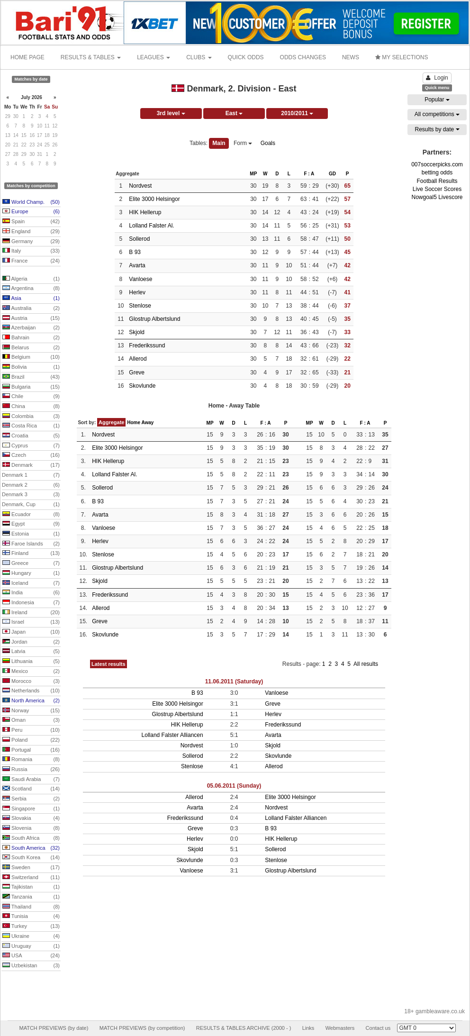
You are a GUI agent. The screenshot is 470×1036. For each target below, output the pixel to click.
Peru (31, 730)
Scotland (31, 789)
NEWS (350, 57)
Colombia (31, 416)
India (31, 593)
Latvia (31, 651)
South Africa (31, 838)
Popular (437, 99)
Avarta (137, 265)
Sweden (31, 868)
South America (31, 848)
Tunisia (31, 916)
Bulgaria (31, 387)
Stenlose (140, 305)
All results (365, 664)
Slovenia (31, 828)
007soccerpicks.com (437, 164)
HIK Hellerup (145, 212)
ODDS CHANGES (303, 57)
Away (147, 422)
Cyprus (31, 446)
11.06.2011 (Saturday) (234, 681)
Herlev (137, 292)
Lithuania (31, 661)
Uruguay (31, 946)
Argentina (31, 288)
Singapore (31, 809)
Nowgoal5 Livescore (436, 197)
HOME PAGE (27, 57)
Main (218, 143)
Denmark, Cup (31, 505)
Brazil (31, 377)
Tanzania (31, 897)
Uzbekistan (31, 966)
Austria (31, 318)
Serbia (31, 799)
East (234, 113)
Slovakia (31, 818)
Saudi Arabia (31, 779)
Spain (31, 222)
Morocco (31, 681)
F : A (309, 173)
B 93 (135, 252)
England (31, 232)
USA (31, 956)
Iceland (31, 583)
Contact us (378, 1028)
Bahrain (31, 338)
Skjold (137, 332)
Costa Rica (31, 426)
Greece (31, 563)
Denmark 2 (31, 485)
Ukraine (31, 936)
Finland (31, 553)
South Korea (31, 858)
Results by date (437, 129)
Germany (31, 241)
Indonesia (31, 603)
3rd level (171, 113)
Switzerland (31, 878)
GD (332, 173)
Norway (31, 711)
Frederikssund (147, 345)
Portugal (31, 750)
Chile (31, 396)
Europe (31, 212)
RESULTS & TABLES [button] (91, 57)
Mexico (31, 671)
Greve (137, 372)
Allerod (137, 358)
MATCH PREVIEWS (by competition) (142, 1028)
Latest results (108, 664)
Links (308, 1028)
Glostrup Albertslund (154, 319)
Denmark (31, 465)
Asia (31, 298)
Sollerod (139, 239)
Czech (31, 455)
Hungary (31, 573)
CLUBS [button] (198, 57)
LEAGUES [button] (153, 57)
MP (253, 173)
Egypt (31, 524)
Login (437, 77)
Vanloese (140, 279)
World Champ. (31, 202)
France (31, 261)
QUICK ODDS (246, 57)
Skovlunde (142, 385)
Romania (31, 759)
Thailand (31, 907)
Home (133, 422)
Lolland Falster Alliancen (172, 735)
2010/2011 (297, 113)
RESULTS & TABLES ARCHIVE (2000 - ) (243, 1028)
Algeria (31, 279)
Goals (268, 143)
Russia (31, 769)
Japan (31, 632)
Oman (31, 720)
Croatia (31, 436)
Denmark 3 (31, 495)
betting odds (437, 172)
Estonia (31, 534)
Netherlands (31, 691)
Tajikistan (31, 887)
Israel (31, 622)
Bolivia (31, 367)
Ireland (31, 613)
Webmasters (340, 1028)
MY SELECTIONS (401, 57)
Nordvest (140, 185)
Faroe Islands (31, 544)
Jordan (31, 642)
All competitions (437, 114)
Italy (31, 251)
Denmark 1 (31, 475)
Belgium (31, 357)
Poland (31, 740)
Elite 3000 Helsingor (154, 199)
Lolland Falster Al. (151, 225)
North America (31, 701)
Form (243, 143)
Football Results (436, 181)
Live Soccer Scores (437, 189)
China (31, 406)
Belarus (31, 348)
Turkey (31, 926)
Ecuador (31, 514)
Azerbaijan (31, 328)
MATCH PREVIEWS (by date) (53, 1028)
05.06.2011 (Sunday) (234, 785)
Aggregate (111, 422)
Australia (31, 308)
